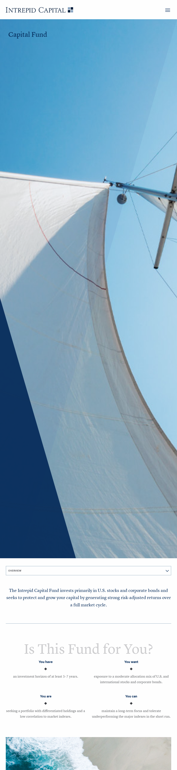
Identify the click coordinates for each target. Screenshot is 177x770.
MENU (167, 10)
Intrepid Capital (39, 10)
